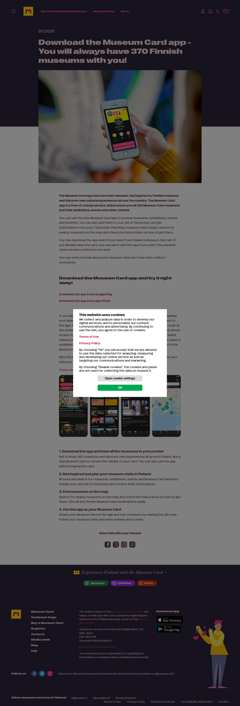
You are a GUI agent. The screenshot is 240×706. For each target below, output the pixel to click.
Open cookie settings (120, 378)
